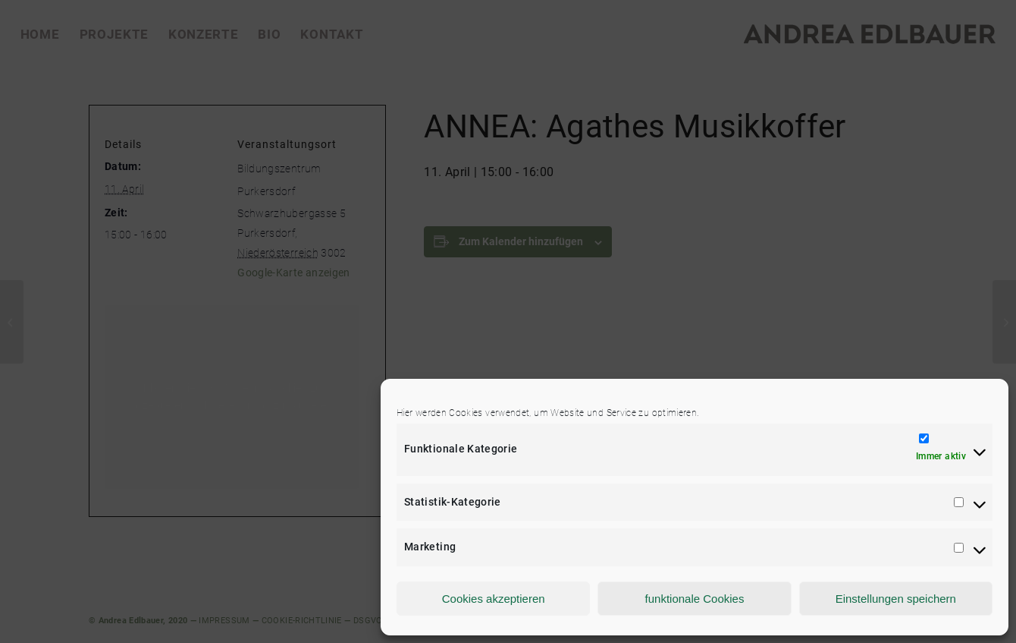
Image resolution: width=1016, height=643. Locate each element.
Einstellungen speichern (896, 598)
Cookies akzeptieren (493, 598)
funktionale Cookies (695, 598)
